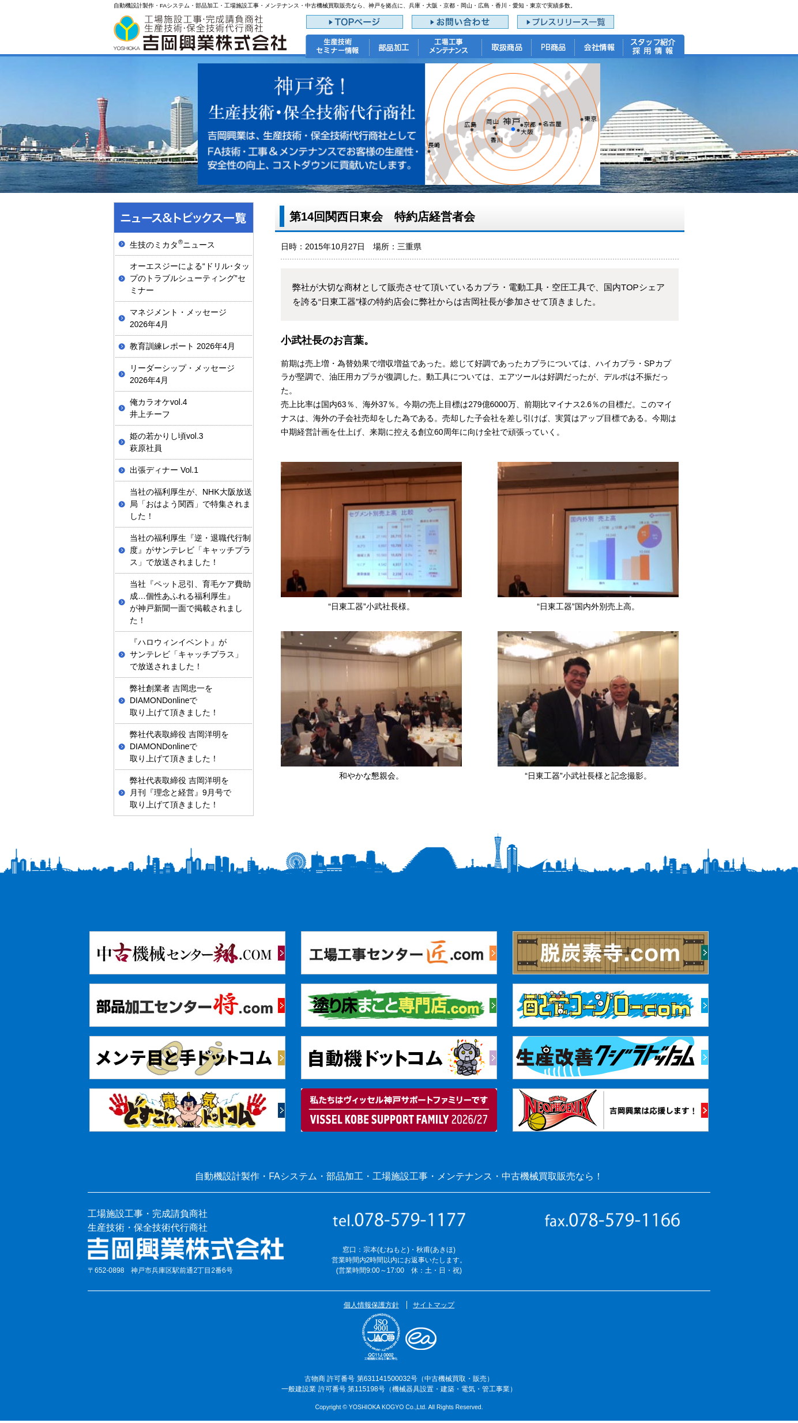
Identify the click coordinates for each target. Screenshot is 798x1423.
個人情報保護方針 (371, 1305)
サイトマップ (433, 1305)
